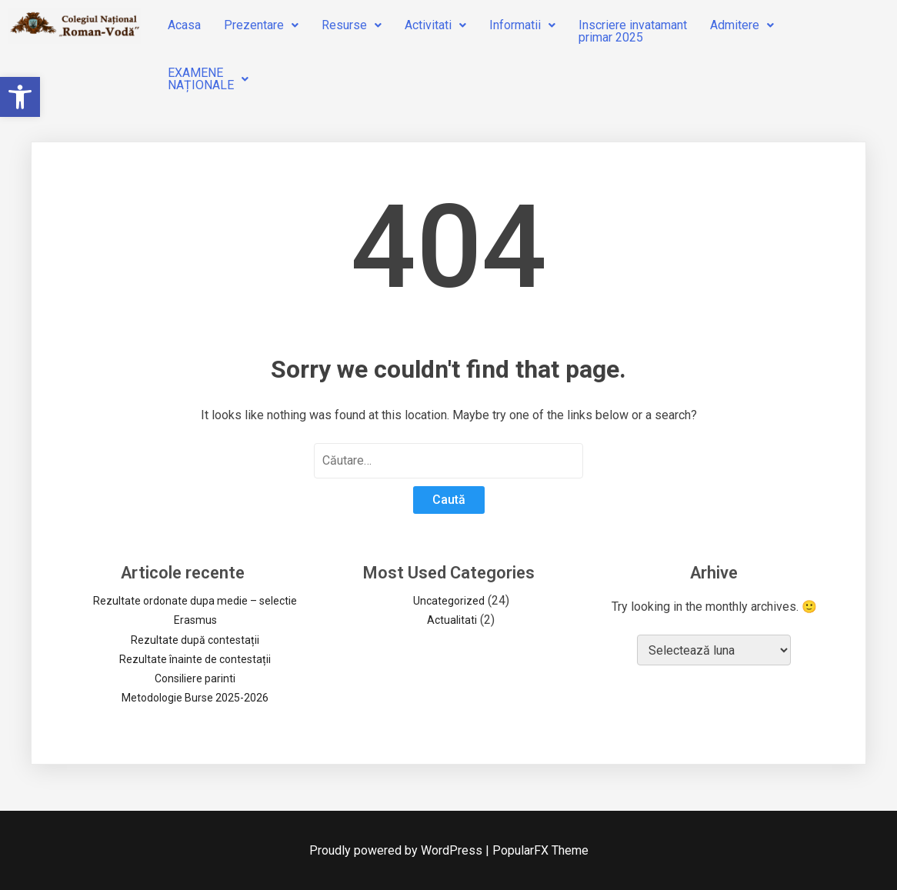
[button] (20, 97)
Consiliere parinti (195, 678)
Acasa (184, 25)
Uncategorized (449, 601)
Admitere (742, 25)
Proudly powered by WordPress (397, 850)
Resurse (352, 25)
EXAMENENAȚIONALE (208, 78)
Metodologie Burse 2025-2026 (195, 698)
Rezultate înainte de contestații (195, 659)
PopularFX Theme (540, 850)
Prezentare (261, 25)
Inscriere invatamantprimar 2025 (633, 31)
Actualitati (452, 620)
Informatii (522, 25)
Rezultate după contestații (195, 640)
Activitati (435, 25)
